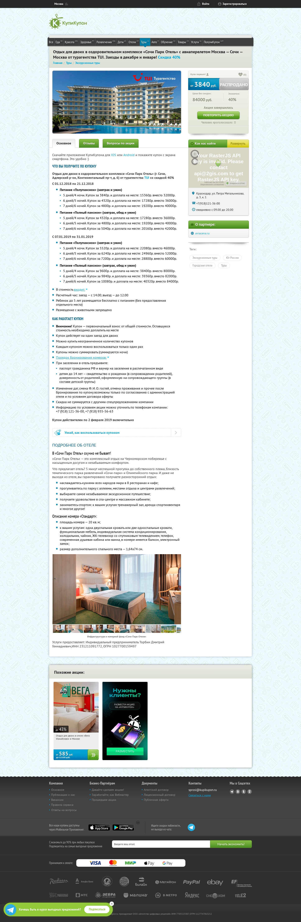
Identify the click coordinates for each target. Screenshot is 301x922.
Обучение (168, 41)
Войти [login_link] (205, 4)
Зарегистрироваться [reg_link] (235, 4)
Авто (155, 41)
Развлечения (106, 41)
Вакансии (57, 800)
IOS (114, 155)
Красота (71, 41)
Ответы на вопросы (64, 810)
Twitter (243, 791)
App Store (99, 827)
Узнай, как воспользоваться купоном (92, 432)
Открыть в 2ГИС (237, 183)
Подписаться (97, 909)
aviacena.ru (202, 233)
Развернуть (238, 143)
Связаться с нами (200, 795)
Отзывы (89, 143)
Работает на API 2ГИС (214, 182)
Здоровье (87, 41)
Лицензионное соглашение (212, 184)
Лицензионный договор (159, 795)
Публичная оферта (156, 800)
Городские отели (202, 265)
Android (129, 155)
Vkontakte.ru (238, 791)
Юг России (232, 257)
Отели (134, 41)
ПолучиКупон (213, 41)
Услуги (196, 41)
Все (51, 42)
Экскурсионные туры (205, 257)
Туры (145, 41)
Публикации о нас (63, 795)
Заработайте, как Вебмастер (110, 795)
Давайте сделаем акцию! (108, 790)
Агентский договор (156, 790)
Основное (63, 143)
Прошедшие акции (104, 800)
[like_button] (241, 75)
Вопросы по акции (120, 143)
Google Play (123, 827)
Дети (122, 41)
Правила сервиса (62, 805)
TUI (146, 177)
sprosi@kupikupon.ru (203, 790)
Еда (59, 41)
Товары (183, 41)
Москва (58, 4)
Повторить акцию (218, 115)
